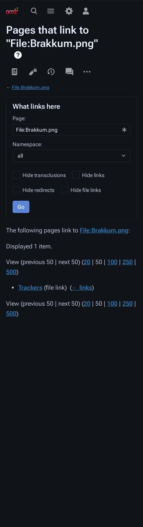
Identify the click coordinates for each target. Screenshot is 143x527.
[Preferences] (69, 11)
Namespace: (27, 144)
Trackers (30, 287)
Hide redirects (38, 190)
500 (11, 272)
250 (127, 262)
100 (112, 262)
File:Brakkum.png (30, 87)
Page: (19, 118)
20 (87, 262)
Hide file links (86, 190)
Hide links (93, 175)
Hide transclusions (44, 175)
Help (19, 55)
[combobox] (71, 130)
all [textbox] (20, 156)
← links (82, 287)
